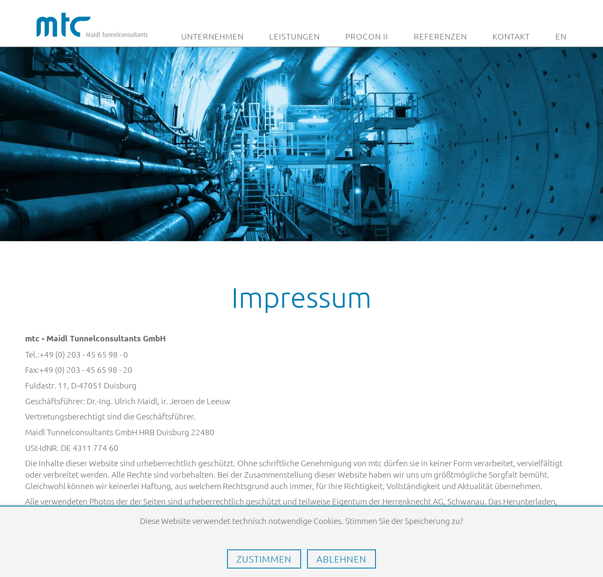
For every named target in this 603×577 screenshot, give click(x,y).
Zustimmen (264, 558)
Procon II (366, 36)
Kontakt (511, 36)
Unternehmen (212, 36)
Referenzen (440, 36)
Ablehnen (341, 558)
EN (560, 36)
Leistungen (294, 36)
